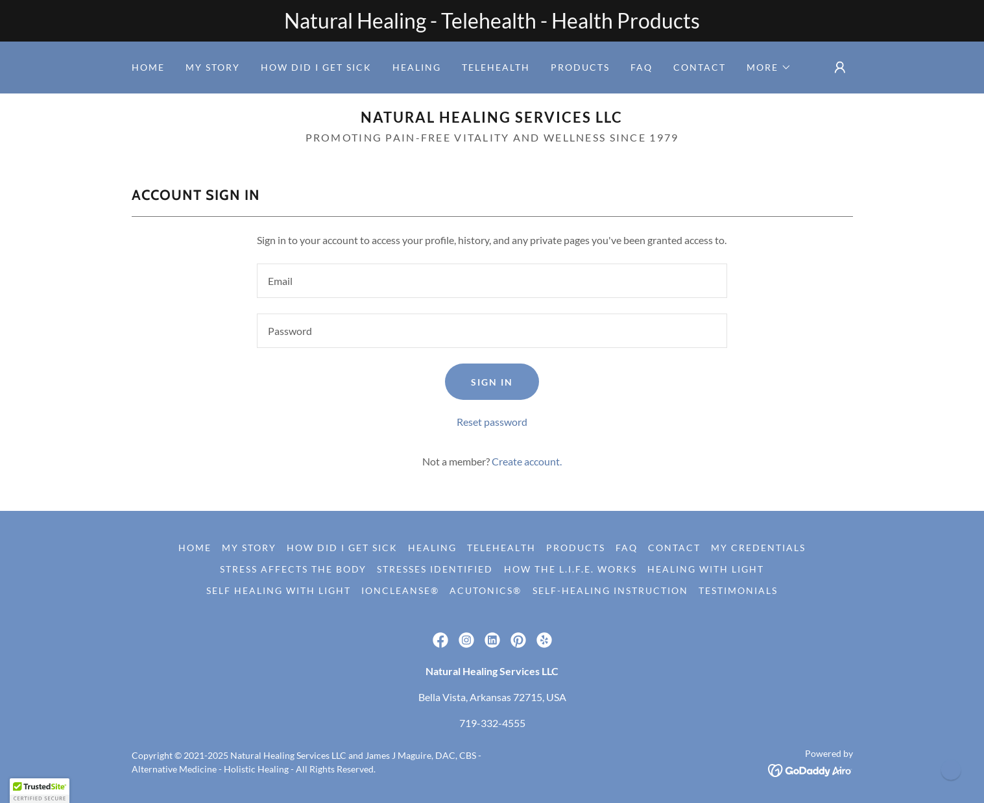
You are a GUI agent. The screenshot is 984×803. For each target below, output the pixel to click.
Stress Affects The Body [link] (293, 568)
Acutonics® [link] (486, 590)
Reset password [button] (492, 421)
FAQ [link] (641, 67)
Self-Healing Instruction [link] (610, 590)
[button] (769, 67)
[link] (492, 118)
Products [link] (580, 67)
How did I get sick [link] (316, 67)
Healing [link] (416, 67)
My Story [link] (213, 67)
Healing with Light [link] (705, 568)
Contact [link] (699, 67)
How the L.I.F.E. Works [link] (570, 568)
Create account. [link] (527, 461)
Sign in (492, 382)
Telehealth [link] (496, 67)
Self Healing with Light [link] (278, 590)
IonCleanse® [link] (400, 590)
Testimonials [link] (738, 590)
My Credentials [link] (758, 547)
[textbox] (492, 281)
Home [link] (148, 67)
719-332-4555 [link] (492, 723)
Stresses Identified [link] (435, 568)
